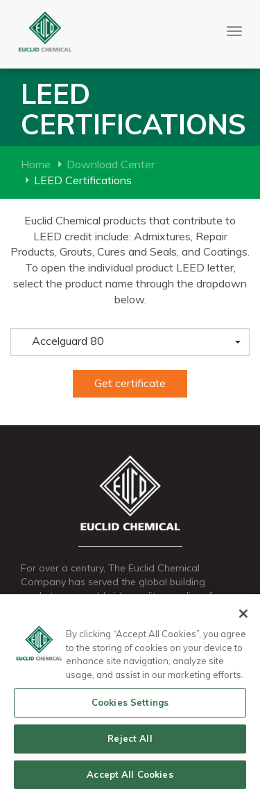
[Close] (243, 615)
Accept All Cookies (130, 776)
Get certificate (130, 383)
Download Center (111, 164)
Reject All (129, 740)
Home (36, 164)
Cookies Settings (130, 704)
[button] (130, 342)
